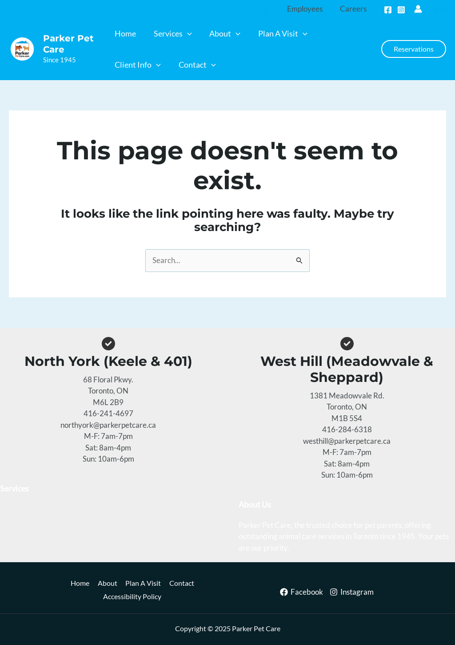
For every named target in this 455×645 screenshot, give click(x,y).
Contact (187, 583)
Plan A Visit (146, 583)
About (107, 583)
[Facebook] (388, 10)
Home (77, 583)
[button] (270, 9)
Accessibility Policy (134, 596)
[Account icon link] (430, 9)
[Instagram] (401, 10)
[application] (187, 33)
